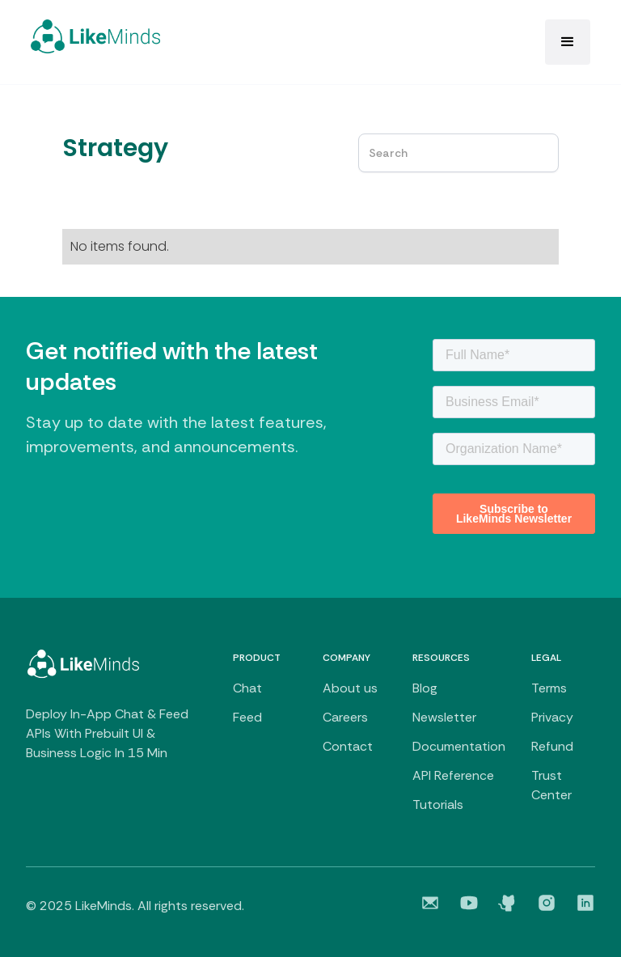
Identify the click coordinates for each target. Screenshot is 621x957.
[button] (567, 42)
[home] (95, 36)
